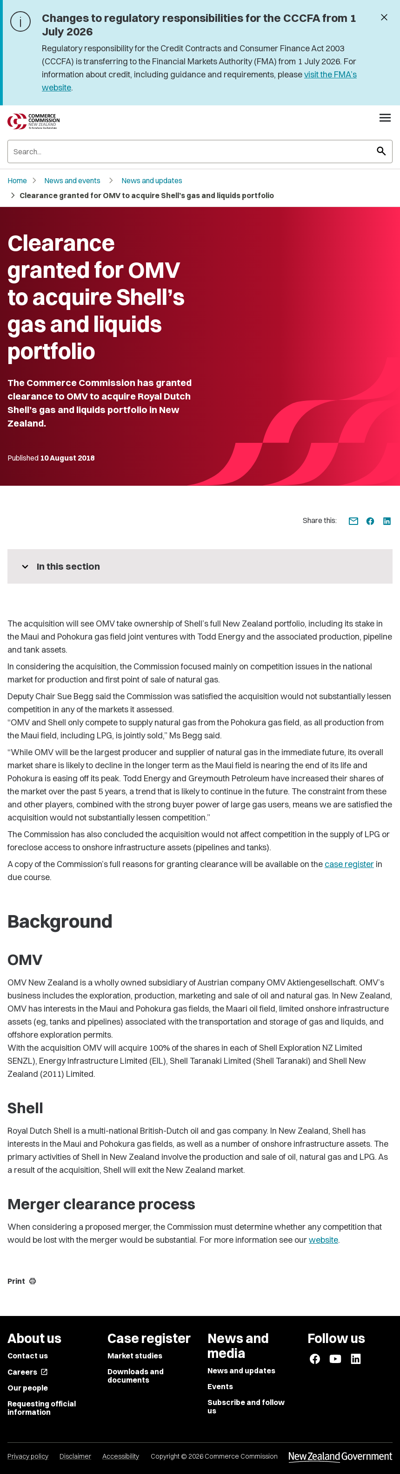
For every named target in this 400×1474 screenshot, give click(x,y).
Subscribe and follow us (246, 1406)
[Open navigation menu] (385, 117)
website (323, 1239)
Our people (27, 1387)
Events (220, 1386)
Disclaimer (75, 1456)
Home (17, 180)
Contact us (27, 1355)
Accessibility (120, 1456)
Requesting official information (41, 1408)
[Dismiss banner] (384, 18)
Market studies (134, 1355)
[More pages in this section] (200, 566)
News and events (72, 180)
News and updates (151, 180)
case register (349, 864)
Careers (27, 1372)
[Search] (200, 151)
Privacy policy (27, 1456)
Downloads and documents (135, 1375)
